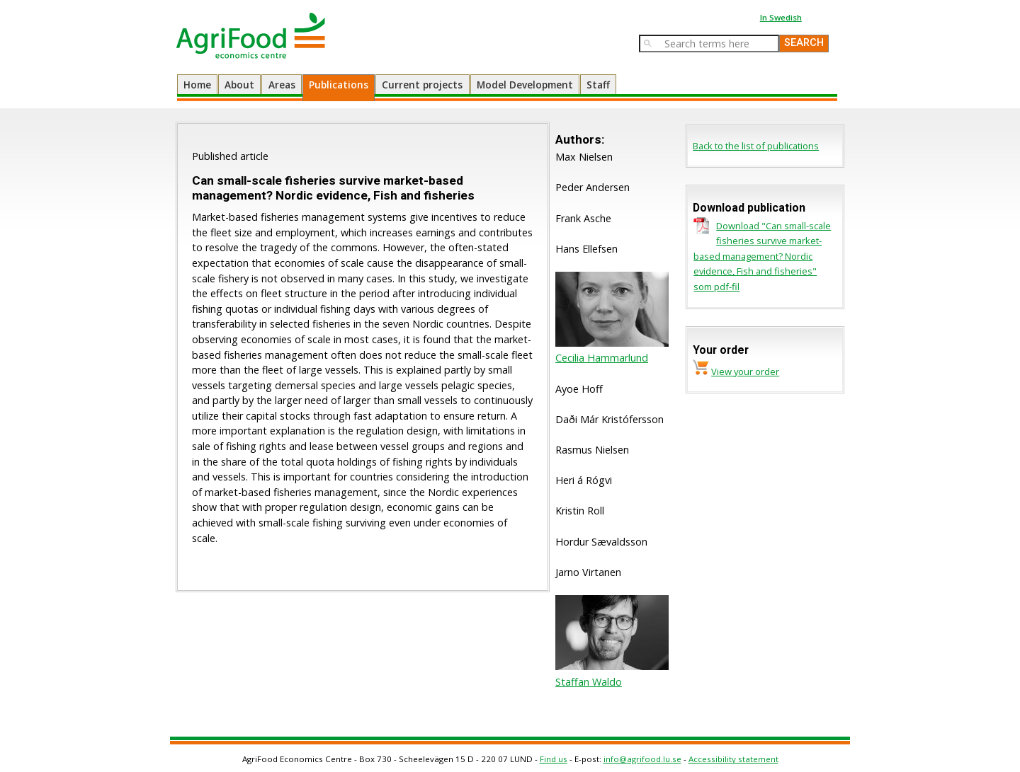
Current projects (422, 84)
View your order (745, 371)
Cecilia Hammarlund (601, 357)
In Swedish (781, 17)
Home (197, 84)
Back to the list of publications (756, 145)
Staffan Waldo (588, 682)
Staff (598, 84)
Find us (553, 759)
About (239, 84)
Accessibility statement (733, 759)
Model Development (525, 84)
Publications (338, 84)
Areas (281, 84)
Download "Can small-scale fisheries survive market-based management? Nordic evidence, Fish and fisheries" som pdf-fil (762, 256)
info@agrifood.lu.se (642, 759)
